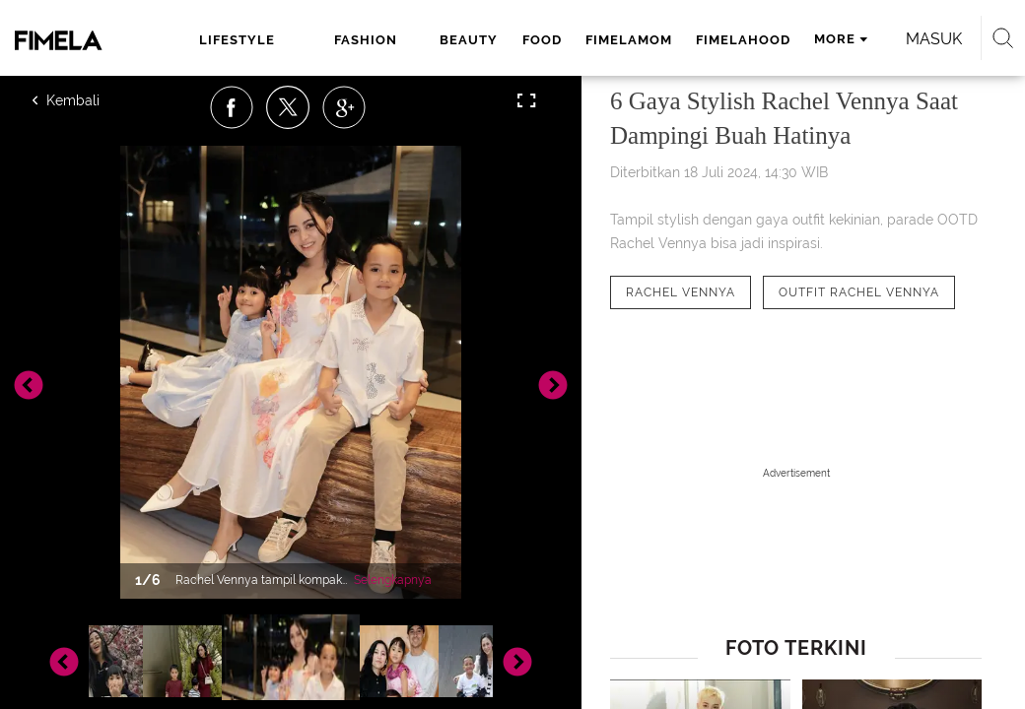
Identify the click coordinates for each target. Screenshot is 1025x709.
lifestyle (237, 39)
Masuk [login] (934, 39)
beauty (469, 39)
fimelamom (628, 39)
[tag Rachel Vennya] (680, 292)
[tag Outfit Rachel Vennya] (859, 292)
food (542, 39)
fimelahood (743, 39)
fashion (365, 39)
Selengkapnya (393, 580)
